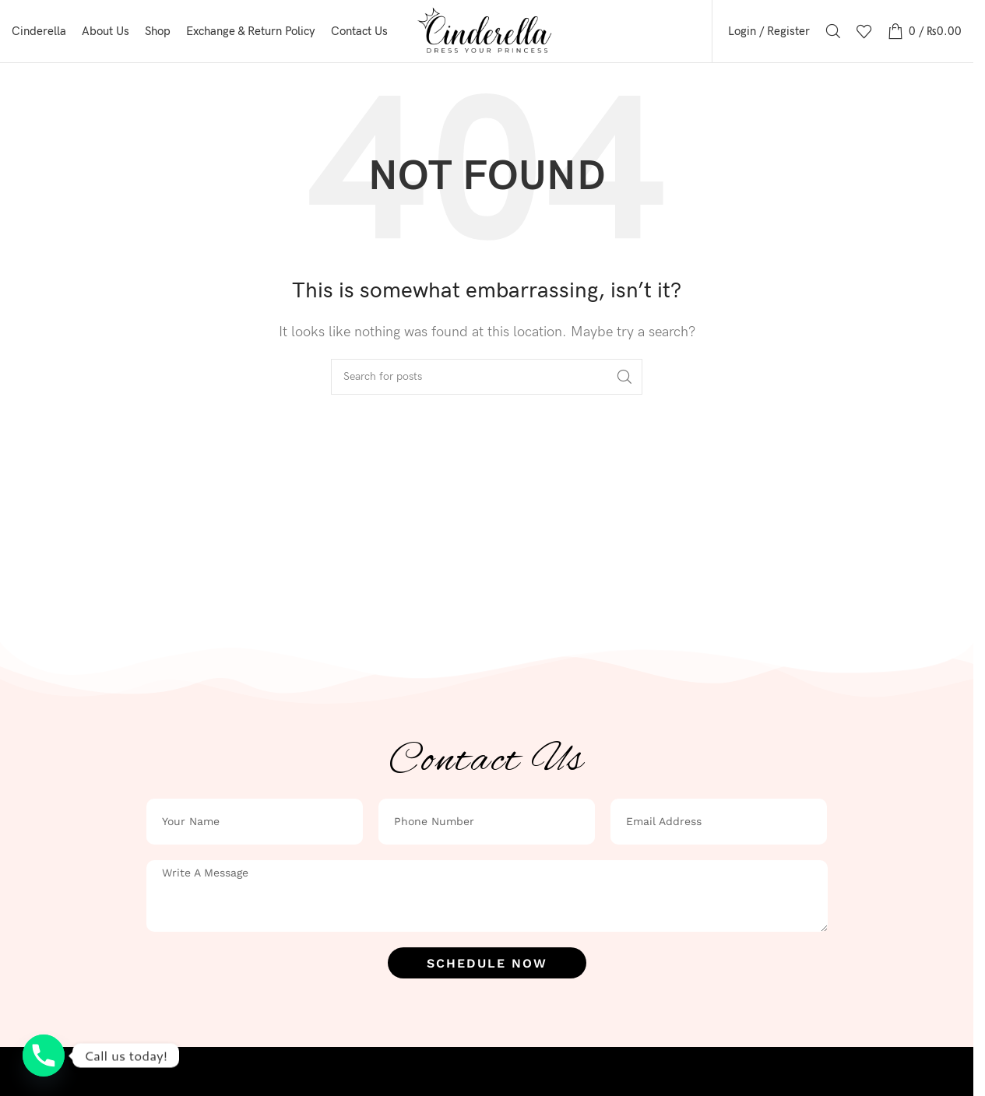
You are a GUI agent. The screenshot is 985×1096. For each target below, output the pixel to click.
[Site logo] (487, 30)
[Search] (833, 31)
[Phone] (44, 1056)
